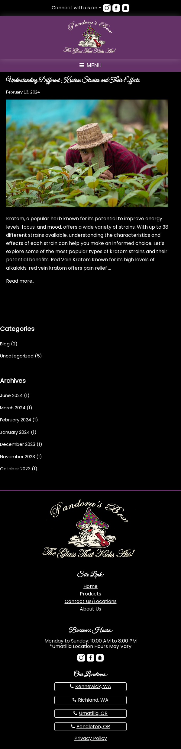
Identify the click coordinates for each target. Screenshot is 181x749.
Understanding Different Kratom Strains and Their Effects (72, 80)
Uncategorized (17, 356)
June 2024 (11, 395)
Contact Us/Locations (91, 601)
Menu (90, 65)
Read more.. (20, 281)
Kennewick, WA (93, 686)
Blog (5, 344)
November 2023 (17, 456)
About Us (90, 608)
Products (90, 593)
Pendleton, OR (93, 726)
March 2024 (12, 408)
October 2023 (15, 468)
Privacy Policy (90, 738)
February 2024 (15, 420)
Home (90, 586)
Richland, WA (93, 700)
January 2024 (15, 432)
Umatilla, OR (93, 713)
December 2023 (17, 444)
